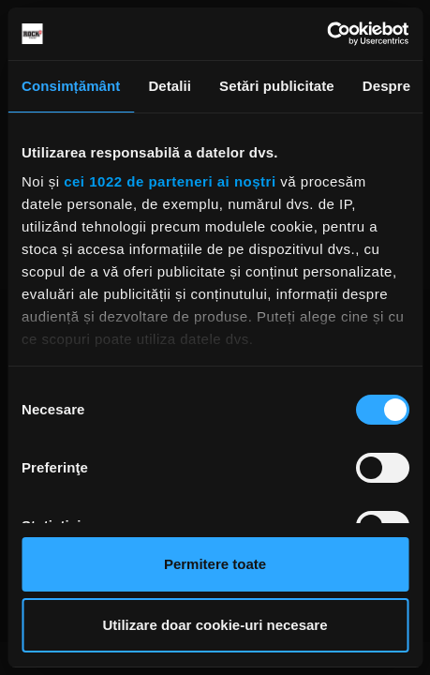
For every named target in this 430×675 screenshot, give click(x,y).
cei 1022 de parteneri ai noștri (169, 181)
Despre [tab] (386, 86)
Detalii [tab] (169, 86)
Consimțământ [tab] (71, 86)
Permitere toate (215, 564)
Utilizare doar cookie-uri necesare (214, 625)
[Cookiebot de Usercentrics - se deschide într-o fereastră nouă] (326, 34)
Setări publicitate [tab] (276, 86)
